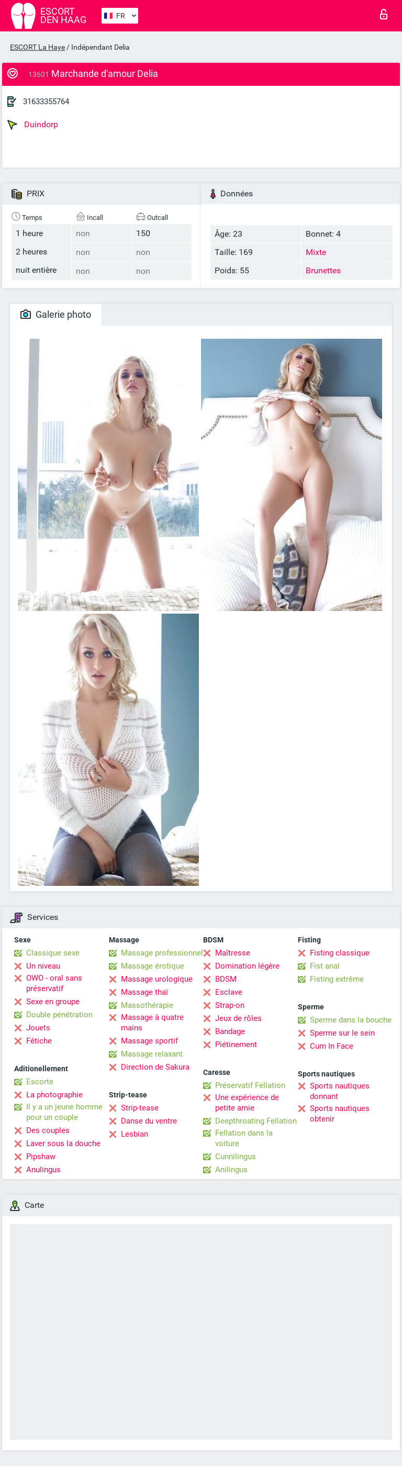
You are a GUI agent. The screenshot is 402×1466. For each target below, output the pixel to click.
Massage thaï (144, 992)
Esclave (228, 992)
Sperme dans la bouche (351, 1020)
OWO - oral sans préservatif (54, 983)
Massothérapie (147, 1005)
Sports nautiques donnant (340, 1091)
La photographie (54, 1095)
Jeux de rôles (238, 1018)
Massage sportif (149, 1041)
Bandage (230, 1031)
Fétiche (39, 1041)
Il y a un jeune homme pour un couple (64, 1112)
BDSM (226, 979)
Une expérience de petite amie (247, 1103)
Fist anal (325, 966)
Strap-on (229, 1005)
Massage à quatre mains (152, 1022)
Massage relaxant (152, 1054)
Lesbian (134, 1134)
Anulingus (43, 1169)
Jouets (38, 1027)
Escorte (39, 1081)
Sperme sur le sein (342, 1033)
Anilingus (231, 1169)
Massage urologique (157, 979)
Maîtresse (232, 953)
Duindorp (32, 124)
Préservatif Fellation (250, 1085)
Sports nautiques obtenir (340, 1114)
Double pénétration (59, 1014)
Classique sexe (53, 953)
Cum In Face (331, 1046)
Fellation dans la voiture (244, 1138)
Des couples (48, 1130)
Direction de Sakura (155, 1067)
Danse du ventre (149, 1121)
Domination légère (247, 966)
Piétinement (236, 1044)
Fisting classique (340, 953)
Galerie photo (55, 314)
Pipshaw (40, 1156)
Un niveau (43, 966)
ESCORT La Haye (37, 47)
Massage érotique (152, 966)
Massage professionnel (162, 953)
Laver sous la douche (63, 1143)
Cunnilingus (235, 1156)
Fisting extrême (337, 979)
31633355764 (46, 101)
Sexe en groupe (53, 1001)
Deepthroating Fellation (256, 1121)
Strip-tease (140, 1108)
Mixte (316, 252)
